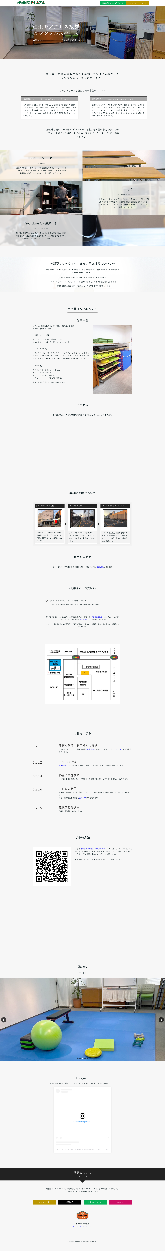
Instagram (120, 1202)
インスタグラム (88, 1226)
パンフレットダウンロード (137, 3)
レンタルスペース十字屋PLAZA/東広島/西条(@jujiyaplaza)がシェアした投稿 (82, 1149)
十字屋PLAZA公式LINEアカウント (94, 849)
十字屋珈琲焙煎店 (96, 617)
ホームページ (76, 1226)
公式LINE (100, 567)
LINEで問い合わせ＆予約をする (112, 3)
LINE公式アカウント (95, 1202)
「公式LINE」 (84, 619)
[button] (77, 1058)
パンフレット (44, 1202)
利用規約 (90, 749)
